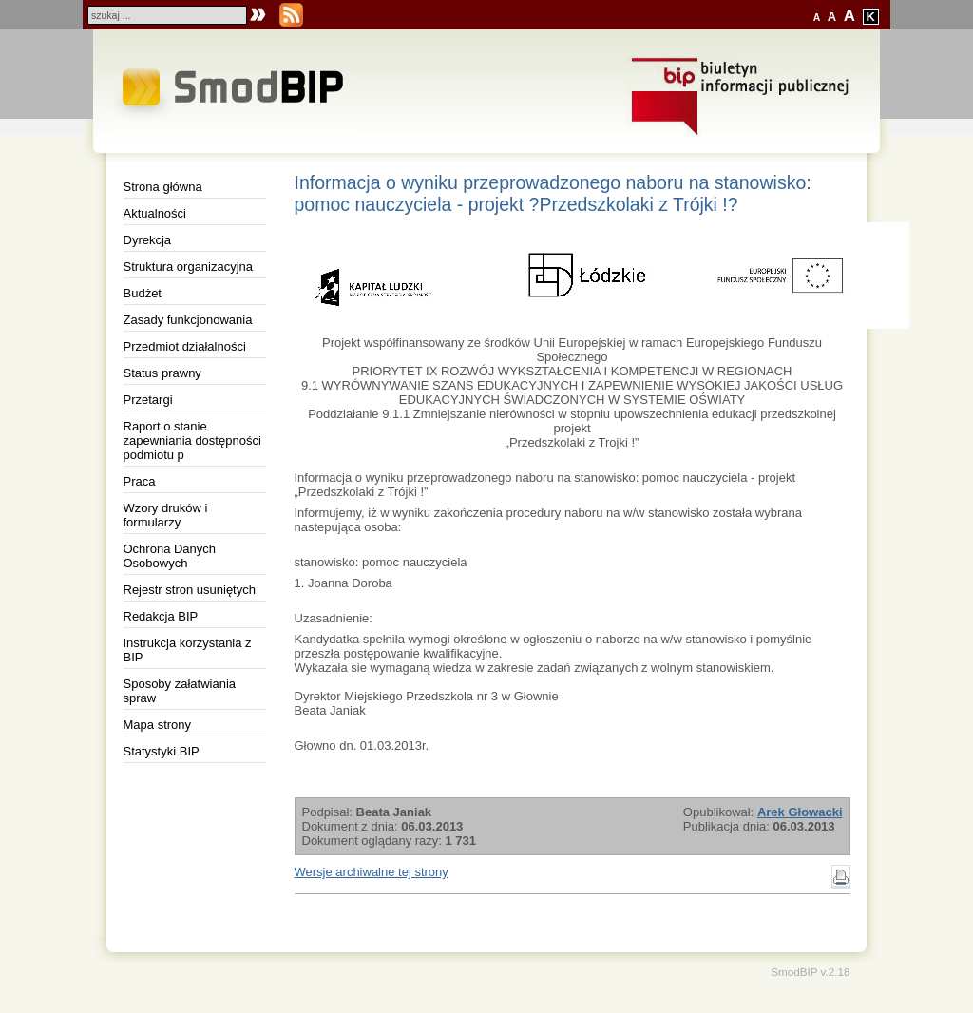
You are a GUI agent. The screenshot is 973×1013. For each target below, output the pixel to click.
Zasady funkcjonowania (188, 320)
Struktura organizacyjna (189, 266)
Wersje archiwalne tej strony (371, 872)
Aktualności (155, 213)
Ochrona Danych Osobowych (170, 556)
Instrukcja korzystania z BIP (188, 650)
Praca (140, 481)
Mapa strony (158, 724)
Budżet (143, 293)
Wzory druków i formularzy (166, 515)
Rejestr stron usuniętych (190, 590)
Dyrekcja (148, 240)
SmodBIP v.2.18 (810, 971)
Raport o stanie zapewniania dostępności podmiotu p (192, 440)
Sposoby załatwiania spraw (180, 691)
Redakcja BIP (161, 616)
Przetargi (148, 399)
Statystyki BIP (162, 751)
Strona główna (163, 187)
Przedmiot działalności (185, 346)
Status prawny (162, 373)
